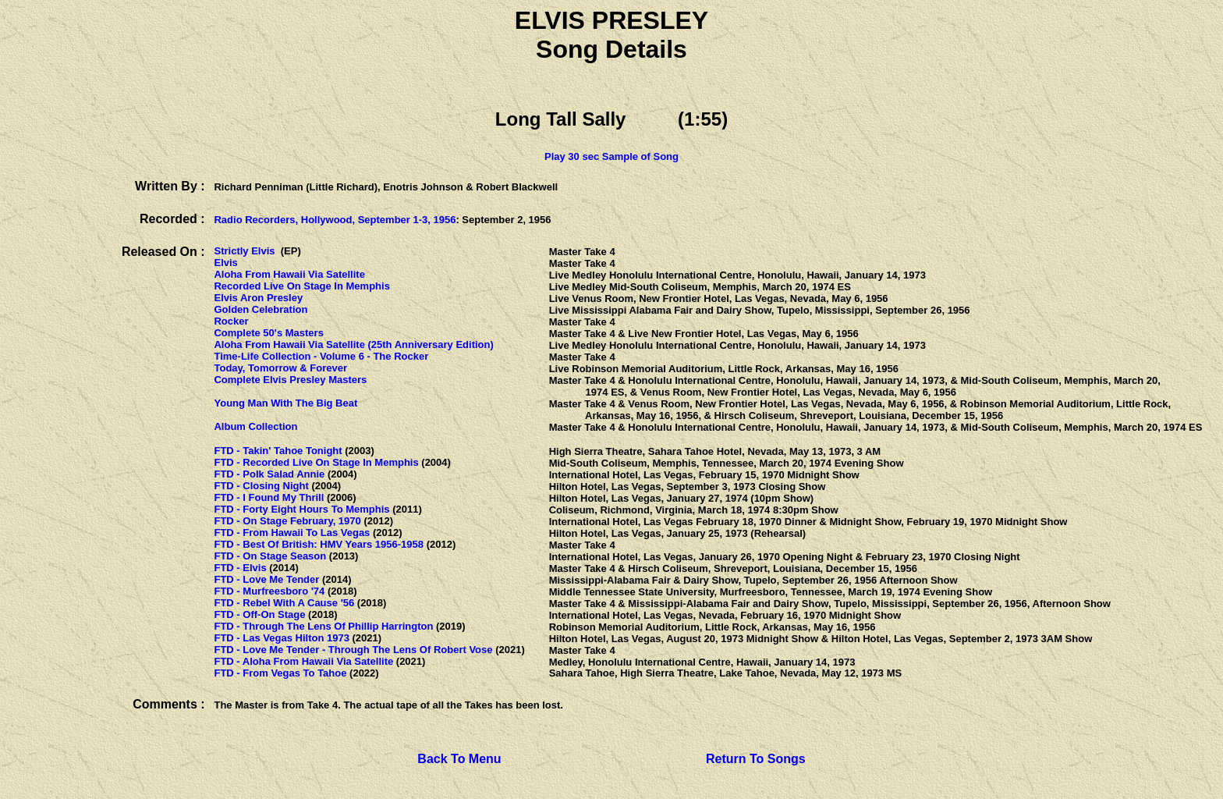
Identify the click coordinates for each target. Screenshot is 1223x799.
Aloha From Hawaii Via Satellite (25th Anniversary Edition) (353, 344)
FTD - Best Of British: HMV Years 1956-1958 (319, 544)
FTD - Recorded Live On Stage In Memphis (316, 462)
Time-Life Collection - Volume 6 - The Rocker (321, 356)
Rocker (231, 321)
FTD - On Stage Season (270, 556)
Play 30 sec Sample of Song (611, 156)
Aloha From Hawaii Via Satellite (289, 274)
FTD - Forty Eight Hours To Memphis (301, 509)
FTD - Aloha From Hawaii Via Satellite (303, 661)
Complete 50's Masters (268, 333)
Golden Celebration (260, 309)
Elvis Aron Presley (258, 298)
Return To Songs (756, 758)
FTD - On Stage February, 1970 (287, 521)
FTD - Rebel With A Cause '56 (284, 603)
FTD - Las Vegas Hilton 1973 (281, 638)
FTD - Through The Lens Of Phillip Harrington (323, 626)
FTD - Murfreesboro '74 (269, 591)
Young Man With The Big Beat (285, 403)
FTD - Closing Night (261, 486)
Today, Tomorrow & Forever (280, 368)
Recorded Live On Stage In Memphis (301, 286)
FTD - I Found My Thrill (269, 497)
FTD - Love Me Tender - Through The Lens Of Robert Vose (353, 649)
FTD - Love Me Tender (266, 579)
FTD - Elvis (240, 568)
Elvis (225, 262)
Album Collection (255, 426)
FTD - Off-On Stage (259, 614)
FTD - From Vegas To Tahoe (280, 673)
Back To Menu (459, 758)
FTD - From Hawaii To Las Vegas (292, 532)
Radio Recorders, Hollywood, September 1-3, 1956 (335, 219)
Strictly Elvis (244, 251)
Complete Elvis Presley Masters (290, 379)
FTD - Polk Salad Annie (269, 474)
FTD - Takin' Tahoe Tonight (278, 450)
